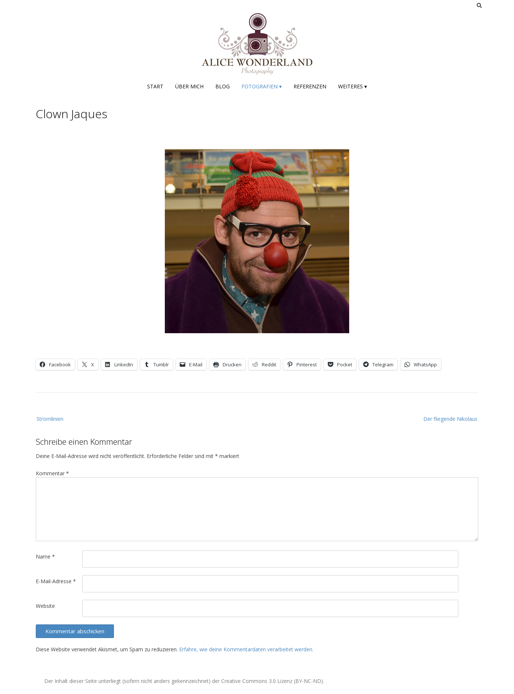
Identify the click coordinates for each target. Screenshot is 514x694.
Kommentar (52, 473)
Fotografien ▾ (262, 86)
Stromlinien (50, 418)
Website (45, 605)
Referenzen (310, 86)
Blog (222, 86)
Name (45, 556)
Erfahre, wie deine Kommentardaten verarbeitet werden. (246, 649)
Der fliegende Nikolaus (450, 418)
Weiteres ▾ (352, 86)
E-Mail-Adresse (56, 581)
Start (155, 86)
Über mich (189, 86)
